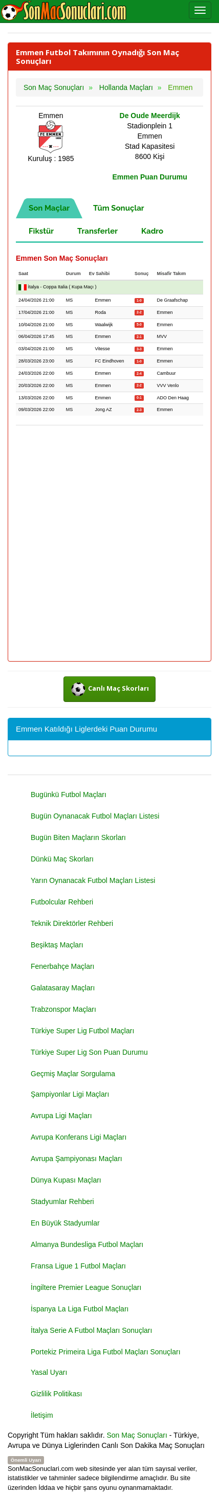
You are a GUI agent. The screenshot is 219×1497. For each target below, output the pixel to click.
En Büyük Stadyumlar (65, 1223)
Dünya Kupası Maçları (66, 1180)
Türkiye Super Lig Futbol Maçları (82, 1031)
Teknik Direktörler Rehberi (72, 923)
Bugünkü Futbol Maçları (68, 794)
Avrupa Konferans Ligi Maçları (78, 1137)
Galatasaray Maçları (63, 988)
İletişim (42, 1415)
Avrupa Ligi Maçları (61, 1116)
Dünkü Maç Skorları (62, 859)
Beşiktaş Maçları (57, 945)
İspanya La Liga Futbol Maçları (79, 1309)
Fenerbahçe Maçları (63, 966)
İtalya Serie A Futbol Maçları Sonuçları (91, 1330)
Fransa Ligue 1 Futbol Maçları (78, 1266)
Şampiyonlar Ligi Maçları (70, 1094)
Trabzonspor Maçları (63, 1009)
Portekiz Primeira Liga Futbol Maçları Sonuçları (106, 1352)
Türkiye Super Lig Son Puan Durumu (89, 1052)
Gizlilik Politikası (56, 1394)
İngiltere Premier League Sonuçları (86, 1287)
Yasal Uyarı (49, 1372)
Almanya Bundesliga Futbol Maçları (87, 1244)
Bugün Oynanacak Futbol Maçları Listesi (95, 816)
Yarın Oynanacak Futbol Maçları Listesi (93, 880)
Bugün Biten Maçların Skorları (78, 837)
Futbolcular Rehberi (62, 902)
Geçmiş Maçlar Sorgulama (73, 1074)
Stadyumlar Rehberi (62, 1201)
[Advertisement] (109, 544)
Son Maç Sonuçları (137, 1435)
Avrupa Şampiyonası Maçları (76, 1158)
